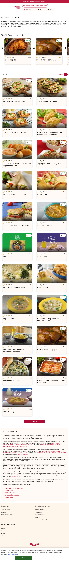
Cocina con (4, 512)
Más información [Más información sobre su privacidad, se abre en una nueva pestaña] (13, 554)
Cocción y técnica (39, 514)
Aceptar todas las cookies (23, 558)
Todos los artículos (39, 509)
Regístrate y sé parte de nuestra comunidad (34, 1)
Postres (3, 533)
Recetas (27, 9)
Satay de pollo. (9, 490)
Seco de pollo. (9, 497)
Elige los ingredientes (6, 514)
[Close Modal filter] (66, 74)
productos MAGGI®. (22, 454)
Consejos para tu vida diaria (42, 520)
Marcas (49, 9)
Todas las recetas (7, 14)
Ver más (34, 421)
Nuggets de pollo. (10, 492)
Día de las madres (6, 536)
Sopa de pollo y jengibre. (12, 495)
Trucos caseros (38, 512)
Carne (2, 531)
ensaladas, (15, 476)
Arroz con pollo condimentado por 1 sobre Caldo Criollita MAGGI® (32, 444)
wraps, (21, 476)
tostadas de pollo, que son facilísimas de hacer (52, 452)
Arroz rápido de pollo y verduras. (14, 488)
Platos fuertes (4, 528)
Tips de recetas (38, 517)
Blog (38, 9)
